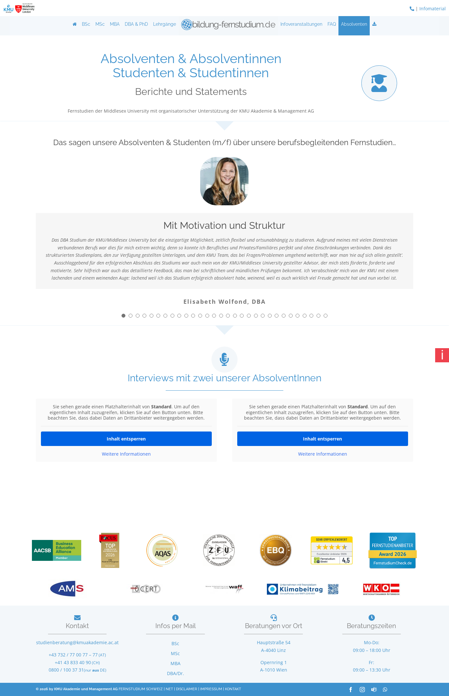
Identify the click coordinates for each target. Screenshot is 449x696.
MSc (100, 24)
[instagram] (362, 689)
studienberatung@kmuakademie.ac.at (77, 642)
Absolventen (354, 24)
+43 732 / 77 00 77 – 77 (73, 655)
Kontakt (77, 626)
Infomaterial (432, 8)
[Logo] (228, 24)
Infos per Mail (175, 626)
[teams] (373, 689)
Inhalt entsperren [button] (126, 438)
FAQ (331, 24)
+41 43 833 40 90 (73, 662)
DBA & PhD (136, 24)
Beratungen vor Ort (273, 626)
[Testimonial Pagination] (123, 316)
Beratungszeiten (371, 626)
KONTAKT (233, 689)
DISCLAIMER (186, 689)
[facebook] (350, 689)
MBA (115, 24)
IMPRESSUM (211, 689)
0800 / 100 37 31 (66, 670)
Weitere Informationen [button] (126, 454)
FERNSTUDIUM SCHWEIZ (141, 689)
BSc (86, 24)
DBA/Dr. (175, 673)
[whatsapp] (385, 689)
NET (169, 689)
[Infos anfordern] (374, 24)
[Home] (74, 24)
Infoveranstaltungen (301, 24)
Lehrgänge (164, 24)
